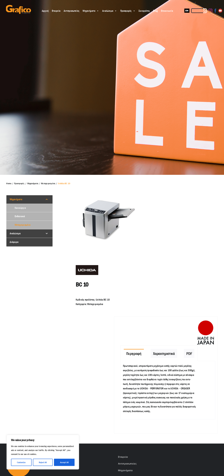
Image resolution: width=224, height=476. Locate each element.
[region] (43, 452)
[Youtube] (220, 11)
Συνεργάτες (144, 11)
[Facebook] (215, 11)
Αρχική (45, 11)
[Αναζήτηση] (205, 10)
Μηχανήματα (91, 11)
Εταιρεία (56, 11)
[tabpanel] (167, 390)
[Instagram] (210, 11)
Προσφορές (127, 11)
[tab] (134, 353)
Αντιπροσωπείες (71, 11)
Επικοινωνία (167, 11)
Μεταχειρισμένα (95, 304)
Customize (21, 462)
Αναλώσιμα (109, 11)
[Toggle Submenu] (47, 199)
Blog (155, 11)
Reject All (43, 462)
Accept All (64, 462)
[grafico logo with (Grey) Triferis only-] (18, 6)
